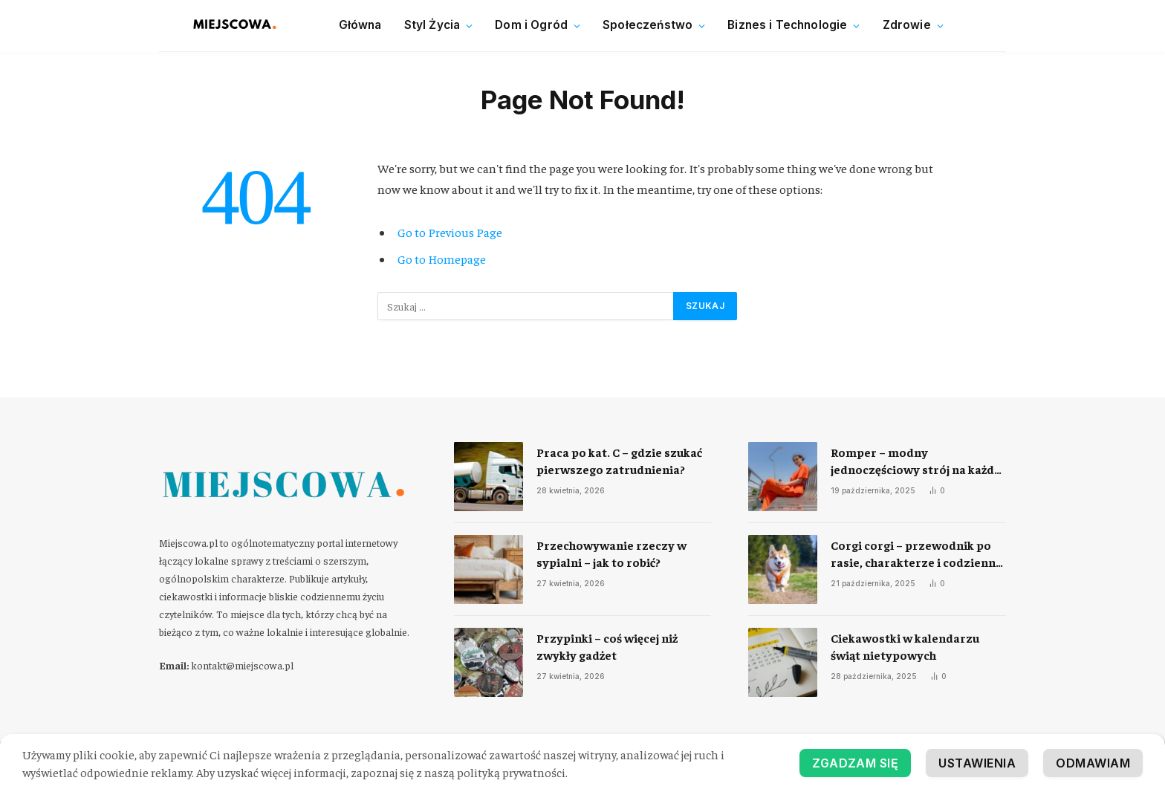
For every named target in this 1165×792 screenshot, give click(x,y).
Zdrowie (907, 25)
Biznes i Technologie (787, 25)
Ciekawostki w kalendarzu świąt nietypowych (905, 646)
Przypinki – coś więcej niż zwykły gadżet (607, 646)
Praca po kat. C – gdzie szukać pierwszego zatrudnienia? (619, 460)
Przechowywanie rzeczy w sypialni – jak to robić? (611, 553)
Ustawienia (977, 763)
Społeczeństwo (647, 25)
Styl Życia (432, 25)
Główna (360, 25)
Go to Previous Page (449, 232)
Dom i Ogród (531, 25)
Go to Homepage (441, 259)
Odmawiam (1093, 763)
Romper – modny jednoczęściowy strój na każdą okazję (915, 461)
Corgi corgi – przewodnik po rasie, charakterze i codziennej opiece (918, 554)
